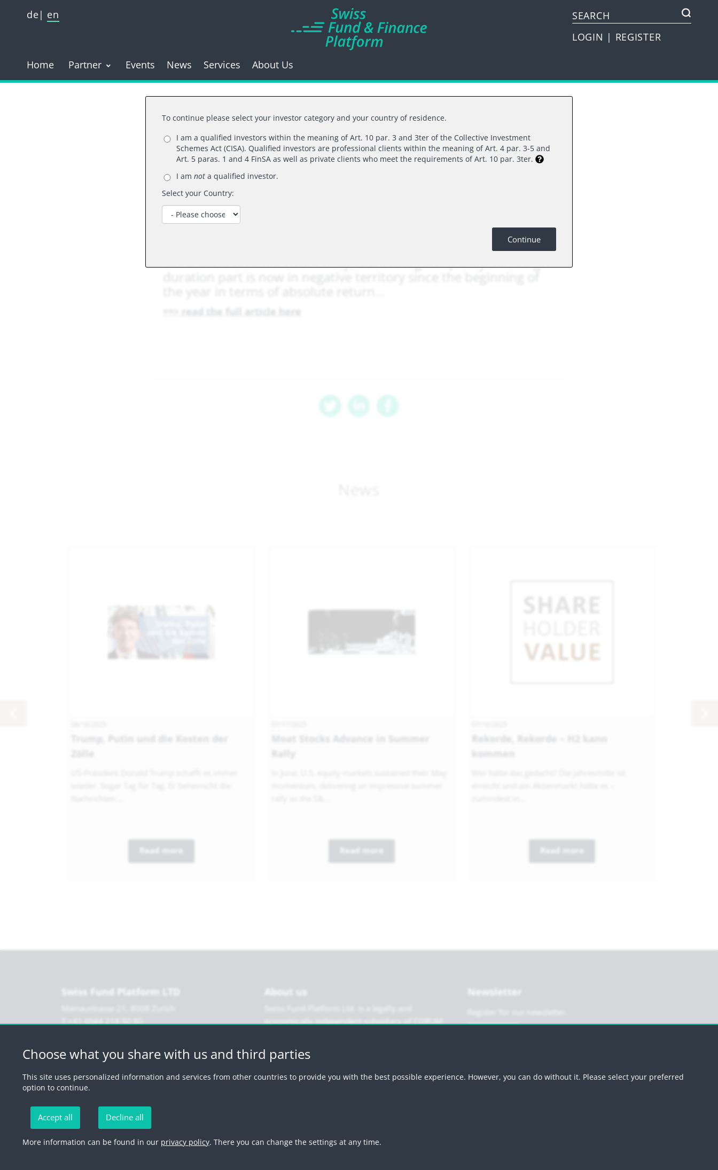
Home (40, 64)
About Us (272, 64)
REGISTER (638, 36)
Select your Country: (198, 193)
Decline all (125, 1117)
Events (140, 64)
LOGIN (589, 36)
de (32, 14)
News (179, 64)
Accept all (55, 1117)
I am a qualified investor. (227, 176)
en (53, 14)
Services (222, 64)
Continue (524, 239)
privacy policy (185, 1142)
